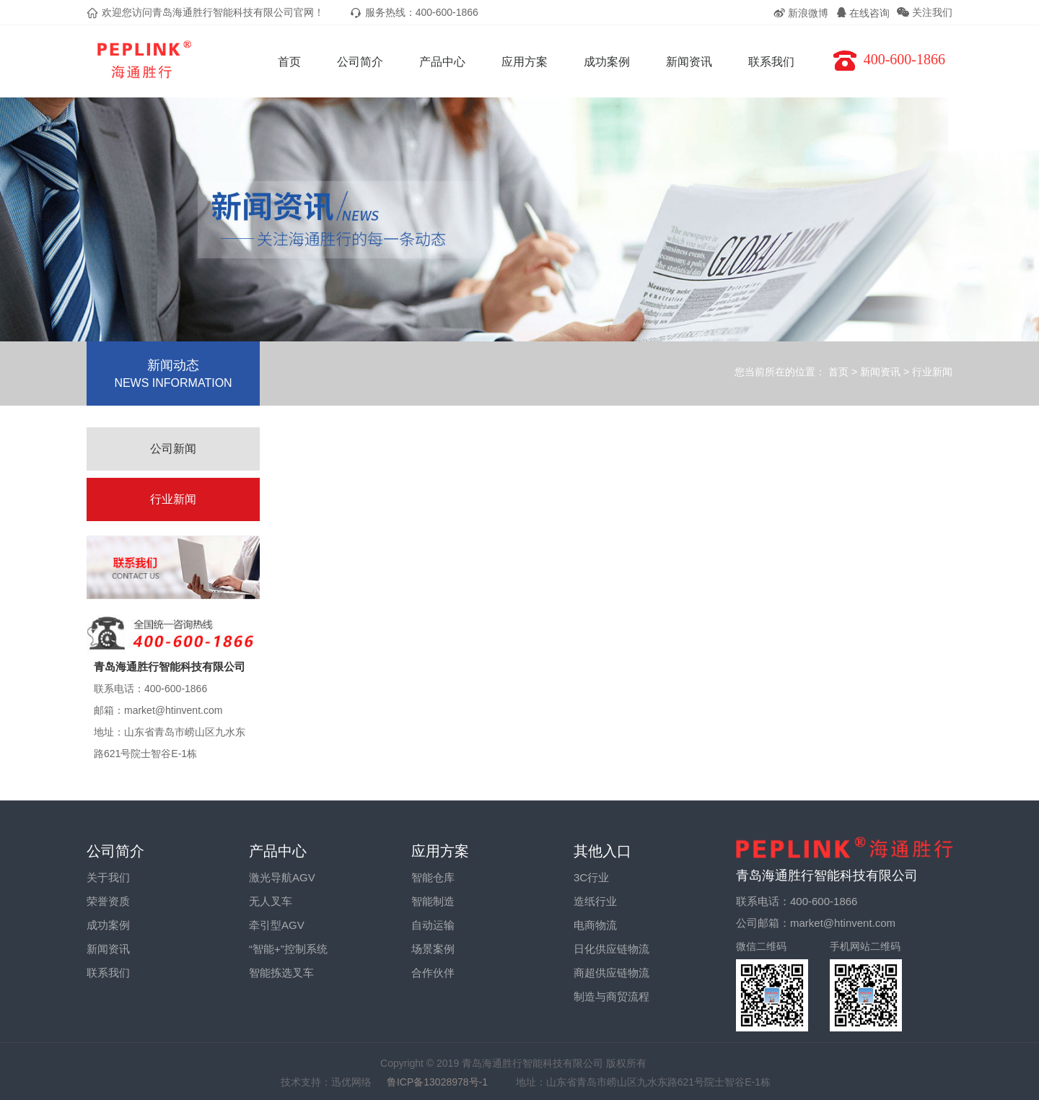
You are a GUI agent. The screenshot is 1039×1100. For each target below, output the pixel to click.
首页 (289, 62)
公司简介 (360, 62)
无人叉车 (270, 901)
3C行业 (591, 877)
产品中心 (442, 62)
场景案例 (433, 949)
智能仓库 (433, 877)
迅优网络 (351, 1082)
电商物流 (595, 925)
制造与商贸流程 (611, 996)
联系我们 (771, 62)
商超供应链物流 (611, 972)
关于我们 (108, 877)
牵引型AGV (276, 925)
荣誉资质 (108, 901)
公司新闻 (173, 448)
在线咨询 (863, 13)
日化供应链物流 (611, 949)
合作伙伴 (433, 972)
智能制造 (433, 901)
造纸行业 (595, 901)
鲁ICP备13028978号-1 (444, 1082)
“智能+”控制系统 (288, 949)
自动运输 (433, 925)
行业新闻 (932, 371)
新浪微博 (800, 13)
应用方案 (524, 62)
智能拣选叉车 (281, 972)
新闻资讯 (689, 62)
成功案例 (607, 62)
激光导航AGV (282, 877)
